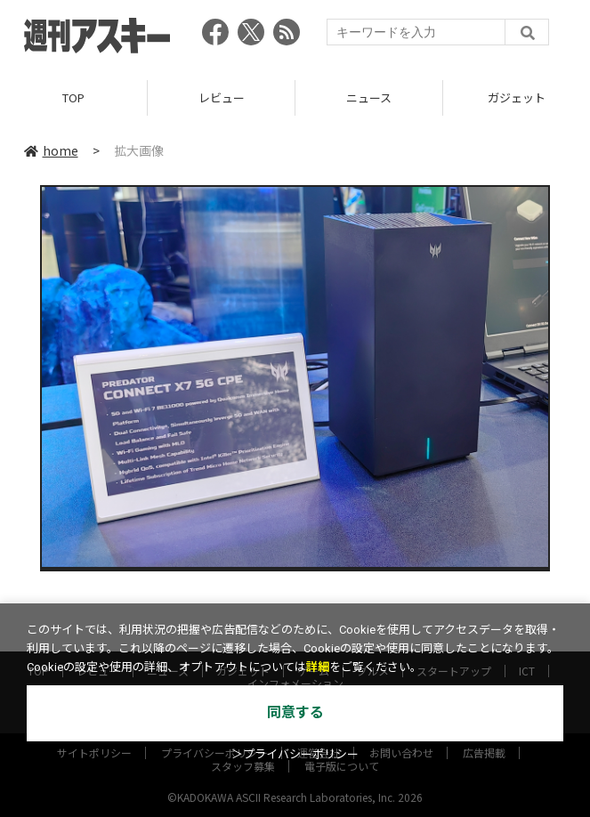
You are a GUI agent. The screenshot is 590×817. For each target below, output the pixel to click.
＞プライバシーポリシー (295, 754)
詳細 (317, 667)
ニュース (369, 97)
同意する (295, 712)
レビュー (221, 97)
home (51, 150)
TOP (73, 97)
